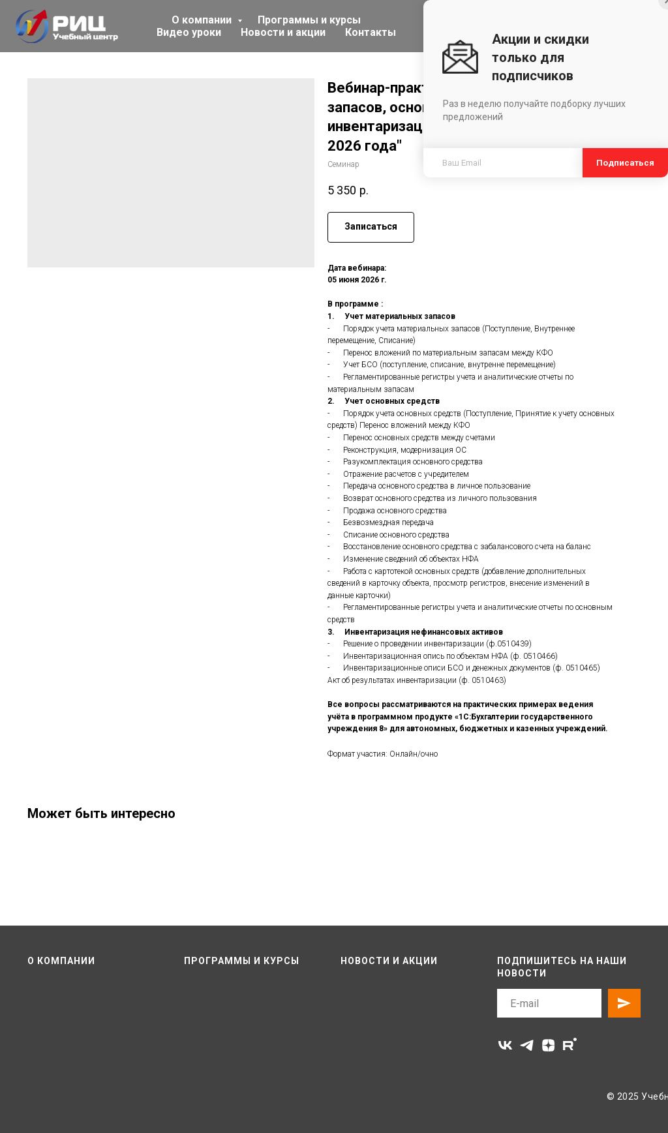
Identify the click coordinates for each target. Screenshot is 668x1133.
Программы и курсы (309, 20)
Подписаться (625, 163)
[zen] (548, 1045)
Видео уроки (189, 32)
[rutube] (570, 1045)
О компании (203, 20)
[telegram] (527, 1045)
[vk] (505, 1045)
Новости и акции (283, 32)
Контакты (370, 32)
